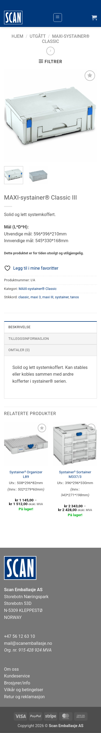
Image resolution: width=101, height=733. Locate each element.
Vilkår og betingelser (23, 689)
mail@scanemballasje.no (28, 643)
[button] (57, 17)
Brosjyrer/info (17, 683)
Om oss (11, 669)
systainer (62, 297)
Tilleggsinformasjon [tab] (28, 339)
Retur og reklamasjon (24, 696)
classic (23, 297)
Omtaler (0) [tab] (19, 350)
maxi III (47, 297)
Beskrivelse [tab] (19, 327)
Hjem (17, 36)
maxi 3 (35, 297)
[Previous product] (50, 51)
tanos (74, 297)
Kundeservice (17, 676)
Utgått (38, 36)
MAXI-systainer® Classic (38, 289)
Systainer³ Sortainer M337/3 (75, 474)
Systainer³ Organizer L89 (25, 474)
